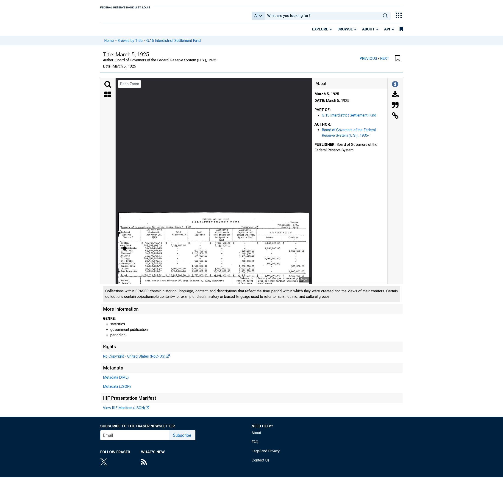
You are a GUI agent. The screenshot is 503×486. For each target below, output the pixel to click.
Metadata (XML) (116, 380)
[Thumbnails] (108, 98)
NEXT (384, 62)
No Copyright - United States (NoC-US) (134, 359)
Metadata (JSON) (117, 390)
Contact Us (261, 463)
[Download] (395, 98)
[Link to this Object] (395, 119)
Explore (320, 32)
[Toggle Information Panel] (395, 88)
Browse (345, 32)
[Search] (108, 88)
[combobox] (322, 17)
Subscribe (182, 438)
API (387, 32)
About (368, 32)
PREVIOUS (369, 62)
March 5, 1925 (326, 97)
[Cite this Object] (395, 109)
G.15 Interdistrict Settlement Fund (173, 43)
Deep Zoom (129, 87)
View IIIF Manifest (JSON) (124, 411)
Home (109, 43)
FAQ (255, 445)
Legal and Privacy (266, 454)
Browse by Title (130, 43)
